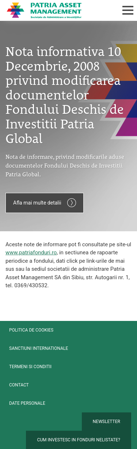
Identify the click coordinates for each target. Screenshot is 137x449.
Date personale (27, 403)
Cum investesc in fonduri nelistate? (78, 439)
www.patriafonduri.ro (31, 252)
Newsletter (106, 421)
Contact (19, 385)
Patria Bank (57, 10)
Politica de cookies (31, 330)
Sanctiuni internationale (38, 348)
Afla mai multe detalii (44, 202)
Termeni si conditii (30, 366)
